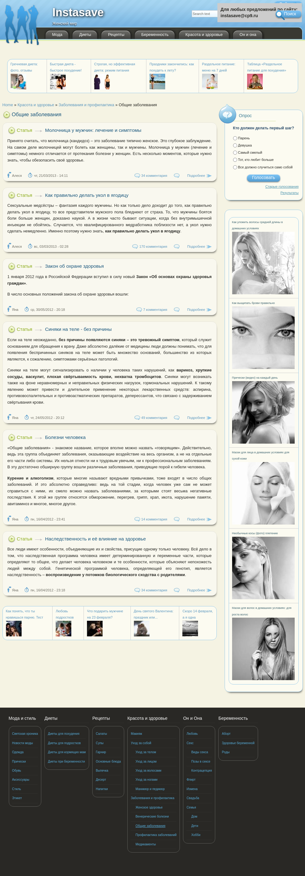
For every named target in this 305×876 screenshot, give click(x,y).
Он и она (248, 34)
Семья (191, 807)
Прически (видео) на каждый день (255, 377)
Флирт (191, 779)
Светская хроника (25, 733)
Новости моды (22, 743)
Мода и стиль (22, 718)
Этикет (17, 798)
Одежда (18, 752)
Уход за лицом (145, 761)
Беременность (155, 34)
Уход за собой (141, 743)
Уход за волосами (148, 770)
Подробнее (196, 175)
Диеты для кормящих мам (67, 752)
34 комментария (154, 175)
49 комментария (154, 418)
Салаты (101, 733)
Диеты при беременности (66, 761)
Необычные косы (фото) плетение (255, 533)
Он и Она (192, 718)
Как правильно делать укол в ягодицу (87, 195)
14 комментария (154, 519)
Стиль (16, 789)
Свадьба (192, 798)
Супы (100, 743)
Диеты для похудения (63, 733)
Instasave (78, 14)
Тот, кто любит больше (256, 160)
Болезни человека (65, 437)
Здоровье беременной (238, 743)
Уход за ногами (146, 779)
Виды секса (199, 752)
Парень (244, 138)
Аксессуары (20, 779)
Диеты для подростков (64, 743)
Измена (191, 789)
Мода (57, 34)
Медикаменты (145, 844)
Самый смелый (250, 152)
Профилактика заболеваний (155, 835)
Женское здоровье (149, 807)
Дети (194, 826)
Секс (189, 743)
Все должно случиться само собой (265, 167)
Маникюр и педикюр (150, 789)
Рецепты (116, 34)
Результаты (290, 193)
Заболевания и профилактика (152, 798)
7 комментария (155, 309)
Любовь (192, 733)
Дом (194, 816)
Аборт (226, 733)
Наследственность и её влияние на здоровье (95, 538)
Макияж (136, 733)
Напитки (102, 789)
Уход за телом (145, 752)
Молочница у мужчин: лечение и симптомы (93, 130)
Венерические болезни (152, 816)
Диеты (85, 34)
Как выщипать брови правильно (253, 303)
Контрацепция (201, 770)
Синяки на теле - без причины (78, 329)
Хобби (195, 835)
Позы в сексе (200, 761)
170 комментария (153, 246)
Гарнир (101, 752)
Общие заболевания (150, 826)
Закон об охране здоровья (74, 266)
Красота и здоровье (204, 34)
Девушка (245, 145)
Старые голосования (281, 186)
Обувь (16, 770)
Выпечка (102, 770)
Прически (19, 761)
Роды (226, 752)
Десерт (101, 779)
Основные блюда (108, 761)
